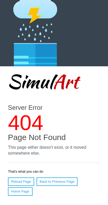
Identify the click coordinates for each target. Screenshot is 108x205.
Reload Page (21, 182)
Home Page (20, 191)
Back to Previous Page (57, 182)
